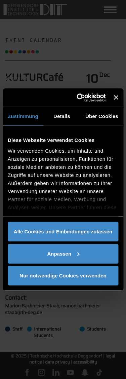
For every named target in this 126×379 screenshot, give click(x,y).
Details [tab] (61, 116)
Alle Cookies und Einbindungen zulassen (63, 231)
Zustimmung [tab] (23, 116)
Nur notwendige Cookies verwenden (62, 275)
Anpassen (63, 253)
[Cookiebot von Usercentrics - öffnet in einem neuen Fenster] (79, 97)
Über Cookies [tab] (101, 116)
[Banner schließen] (116, 97)
